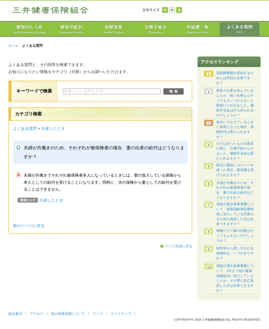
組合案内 (15, 314)
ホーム (13, 46)
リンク (98, 314)
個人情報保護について (68, 314)
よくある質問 (25, 128)
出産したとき (53, 128)
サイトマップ (121, 314)
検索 (173, 91)
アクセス (36, 314)
